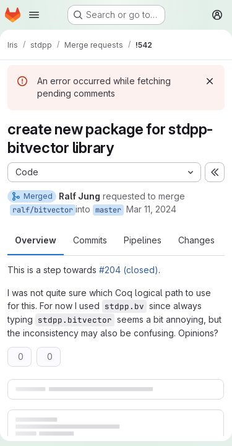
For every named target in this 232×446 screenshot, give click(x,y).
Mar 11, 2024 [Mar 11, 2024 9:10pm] (151, 209)
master (108, 210)
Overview (35, 240)
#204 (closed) (128, 270)
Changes (196, 240)
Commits (90, 240)
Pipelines (142, 240)
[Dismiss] (209, 81)
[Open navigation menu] (34, 15)
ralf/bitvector (42, 210)
